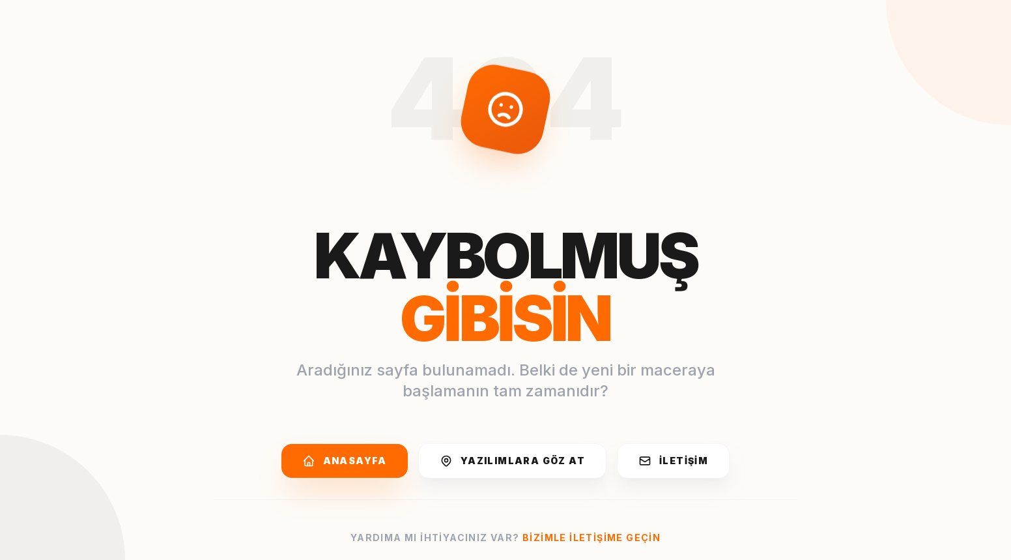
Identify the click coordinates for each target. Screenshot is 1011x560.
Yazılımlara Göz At (512, 460)
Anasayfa (344, 460)
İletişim (673, 460)
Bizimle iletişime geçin (591, 537)
